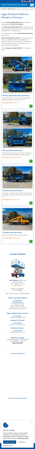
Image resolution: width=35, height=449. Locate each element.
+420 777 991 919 (20, 307)
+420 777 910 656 (20, 332)
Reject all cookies (7, 445)
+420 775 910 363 (20, 324)
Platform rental (11, 8)
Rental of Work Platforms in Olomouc (14, 5)
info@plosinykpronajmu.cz (19, 308)
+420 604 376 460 (20, 317)
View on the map (17, 343)
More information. (23, 438)
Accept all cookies (9, 442)
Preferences (21, 442)
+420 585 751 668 (18, 305)
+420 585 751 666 (18, 303)
